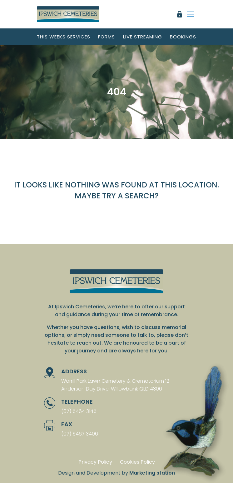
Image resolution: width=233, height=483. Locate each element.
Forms (106, 36)
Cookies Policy (137, 462)
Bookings (183, 36)
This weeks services (63, 36)
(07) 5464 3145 (79, 411)
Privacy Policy (95, 462)
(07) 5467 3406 (79, 433)
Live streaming (142, 36)
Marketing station (152, 472)
